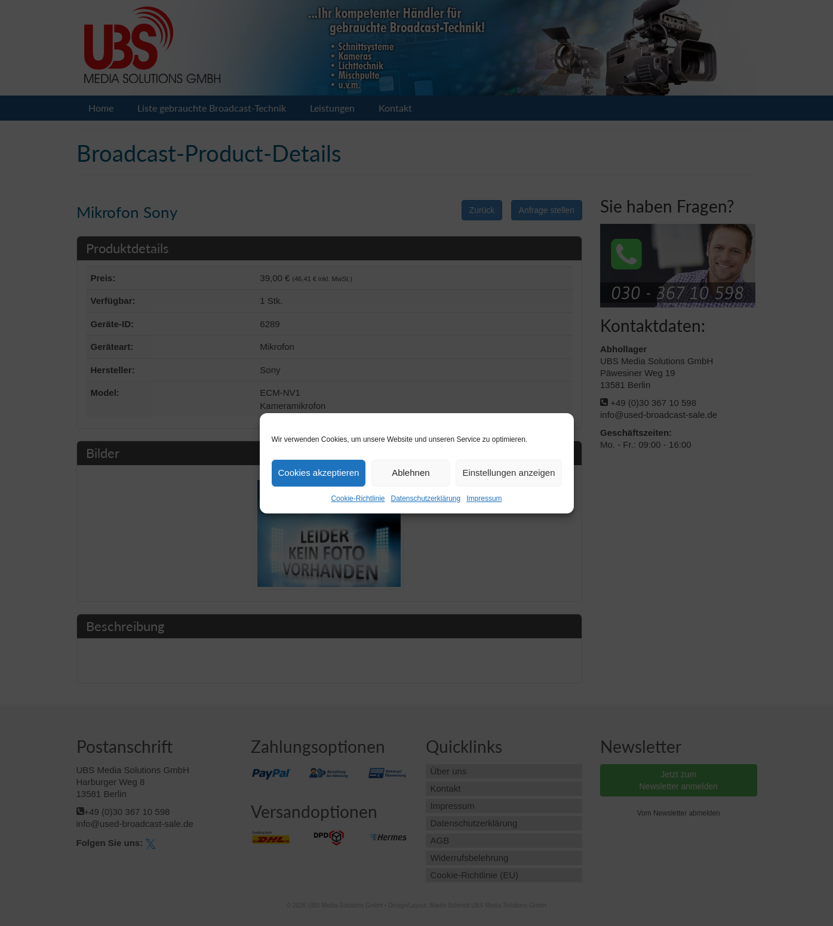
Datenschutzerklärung (425, 498)
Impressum (484, 498)
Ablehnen (410, 472)
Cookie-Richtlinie (358, 498)
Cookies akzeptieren (318, 472)
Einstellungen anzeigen (508, 472)
